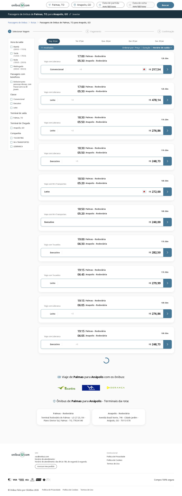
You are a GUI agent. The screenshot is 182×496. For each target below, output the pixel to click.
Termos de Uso (113, 464)
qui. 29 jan (133, 41)
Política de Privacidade (116, 456)
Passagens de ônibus (17, 22)
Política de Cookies (114, 460)
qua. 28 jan (106, 41)
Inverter (74, 14)
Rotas (33, 22)
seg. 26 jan (53, 41)
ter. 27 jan (80, 41)
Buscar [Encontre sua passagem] (165, 5)
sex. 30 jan (159, 41)
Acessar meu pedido (45, 466)
